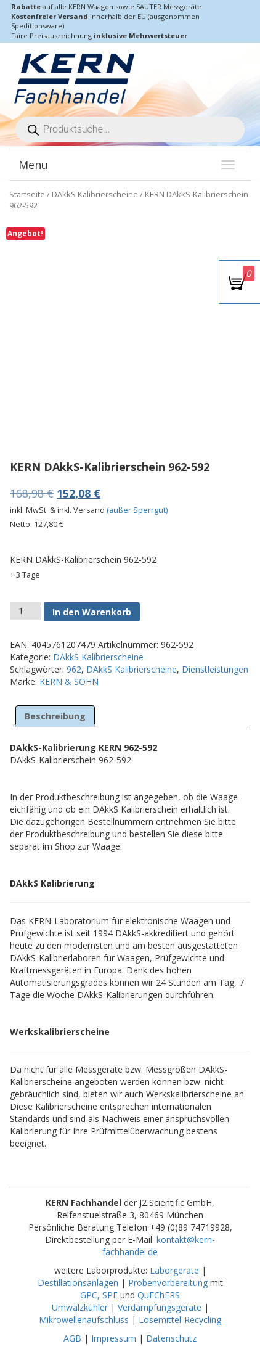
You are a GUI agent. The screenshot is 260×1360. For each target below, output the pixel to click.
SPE (111, 1295)
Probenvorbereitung (168, 1282)
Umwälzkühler (80, 1307)
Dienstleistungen (215, 669)
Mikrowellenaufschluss (84, 1319)
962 (74, 669)
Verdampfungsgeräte (159, 1307)
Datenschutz (171, 1338)
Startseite (27, 194)
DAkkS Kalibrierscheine (95, 194)
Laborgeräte (174, 1270)
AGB (72, 1338)
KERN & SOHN (69, 681)
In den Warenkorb (91, 612)
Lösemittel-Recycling (180, 1319)
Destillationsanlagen (78, 1282)
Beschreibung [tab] (55, 716)
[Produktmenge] (25, 611)
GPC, (90, 1295)
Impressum (113, 1338)
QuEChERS (158, 1295)
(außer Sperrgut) (137, 510)
